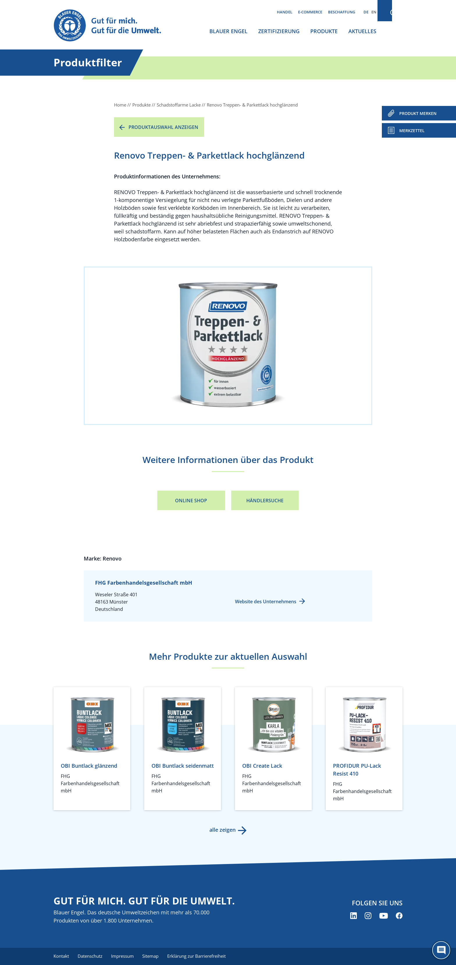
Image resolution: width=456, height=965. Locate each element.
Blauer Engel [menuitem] (228, 31)
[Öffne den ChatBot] (441, 950)
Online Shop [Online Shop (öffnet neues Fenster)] (191, 500)
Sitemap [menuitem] (152, 956)
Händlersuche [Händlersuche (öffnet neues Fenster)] (265, 500)
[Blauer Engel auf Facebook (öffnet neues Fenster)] (399, 916)
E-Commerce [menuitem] (310, 12)
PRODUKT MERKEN (418, 113)
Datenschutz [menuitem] (90, 956)
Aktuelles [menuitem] (362, 31)
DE (366, 12)
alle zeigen (222, 829)
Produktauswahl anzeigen (163, 127)
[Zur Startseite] (113, 25)
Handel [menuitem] (284, 12)
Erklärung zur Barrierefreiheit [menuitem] (199, 956)
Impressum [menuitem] (123, 956)
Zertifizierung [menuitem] (279, 31)
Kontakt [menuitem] (61, 956)
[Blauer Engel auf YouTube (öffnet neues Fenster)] (383, 916)
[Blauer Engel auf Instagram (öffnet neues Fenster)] (368, 916)
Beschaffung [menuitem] (341, 12)
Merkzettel (412, 130)
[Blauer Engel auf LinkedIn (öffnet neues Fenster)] (353, 916)
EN (373, 12)
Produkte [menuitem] (324, 31)
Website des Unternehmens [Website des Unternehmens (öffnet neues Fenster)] (265, 601)
